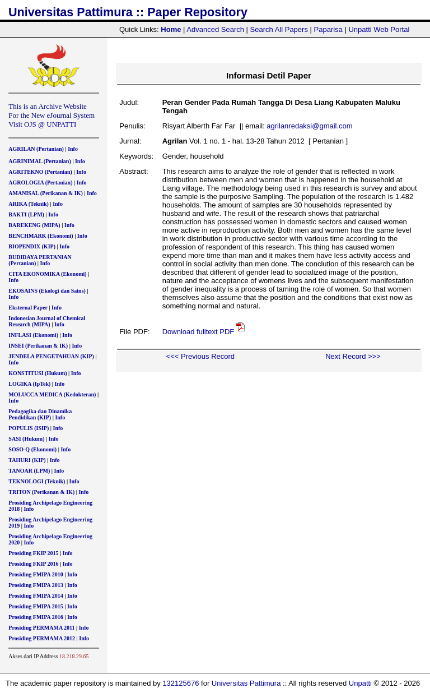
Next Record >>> (353, 356)
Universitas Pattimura (246, 683)
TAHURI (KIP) (26, 460)
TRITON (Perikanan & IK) (41, 492)
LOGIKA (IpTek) (29, 384)
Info (73, 149)
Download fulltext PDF (198, 331)
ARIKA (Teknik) (28, 204)
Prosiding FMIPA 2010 (35, 574)
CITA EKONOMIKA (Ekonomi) (47, 274)
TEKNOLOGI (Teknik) (36, 481)
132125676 (180, 683)
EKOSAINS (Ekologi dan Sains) (47, 291)
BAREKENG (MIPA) (34, 225)
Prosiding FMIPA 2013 (35, 585)
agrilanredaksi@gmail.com (309, 126)
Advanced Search (215, 29)
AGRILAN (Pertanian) (36, 149)
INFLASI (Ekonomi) (33, 335)
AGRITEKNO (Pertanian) (40, 172)
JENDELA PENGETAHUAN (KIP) (51, 356)
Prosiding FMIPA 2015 (35, 606)
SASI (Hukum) (26, 439)
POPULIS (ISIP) (28, 428)
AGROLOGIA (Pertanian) (40, 182)
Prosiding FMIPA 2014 (35, 596)
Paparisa (328, 29)
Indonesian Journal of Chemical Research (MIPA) (46, 321)
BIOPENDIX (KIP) (31, 246)
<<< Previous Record (200, 356)
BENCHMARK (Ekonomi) (40, 236)
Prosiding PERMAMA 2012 (41, 638)
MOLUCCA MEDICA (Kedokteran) (52, 394)
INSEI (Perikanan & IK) (38, 346)
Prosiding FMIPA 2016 (35, 617)
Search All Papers (279, 29)
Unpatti (360, 683)
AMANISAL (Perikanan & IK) (45, 193)
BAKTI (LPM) (26, 214)
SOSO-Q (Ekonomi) (32, 449)
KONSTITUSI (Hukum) (37, 373)
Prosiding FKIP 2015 (33, 553)
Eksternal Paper (28, 307)
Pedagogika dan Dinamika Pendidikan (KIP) (40, 414)
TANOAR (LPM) (29, 471)
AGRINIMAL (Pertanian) (39, 161)
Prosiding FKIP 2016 (33, 564)
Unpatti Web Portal (378, 29)
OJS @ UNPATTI (50, 124)
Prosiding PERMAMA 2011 (41, 628)
